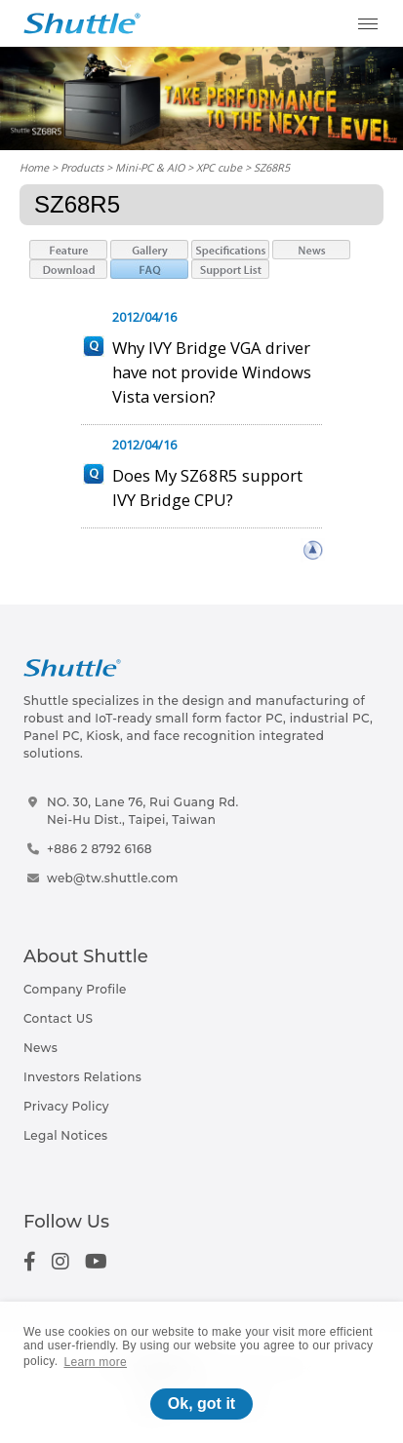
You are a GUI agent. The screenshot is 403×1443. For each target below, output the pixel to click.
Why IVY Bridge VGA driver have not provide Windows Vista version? (211, 372)
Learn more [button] (95, 1362)
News (40, 1047)
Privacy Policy (66, 1106)
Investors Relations (82, 1077)
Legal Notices (65, 1135)
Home (34, 167)
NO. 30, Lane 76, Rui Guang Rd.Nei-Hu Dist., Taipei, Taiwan (143, 811)
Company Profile (75, 989)
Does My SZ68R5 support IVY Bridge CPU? (207, 487)
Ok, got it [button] (201, 1403)
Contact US (58, 1018)
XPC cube (219, 167)
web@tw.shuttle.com (113, 878)
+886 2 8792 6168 (99, 848)
